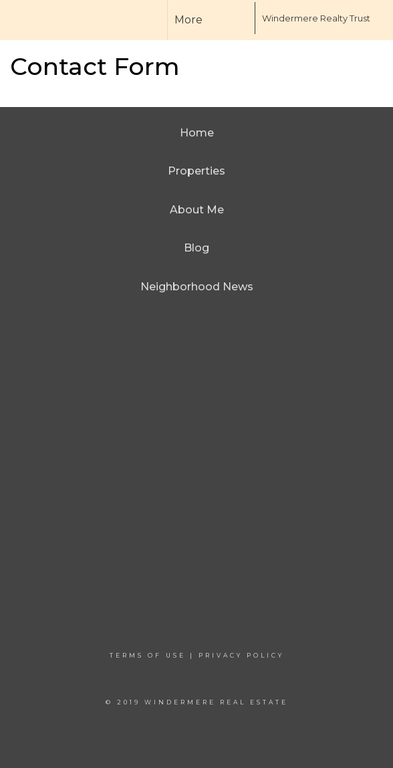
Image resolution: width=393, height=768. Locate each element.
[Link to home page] (228, 18)
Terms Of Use (148, 655)
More (188, 19)
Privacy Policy (241, 655)
